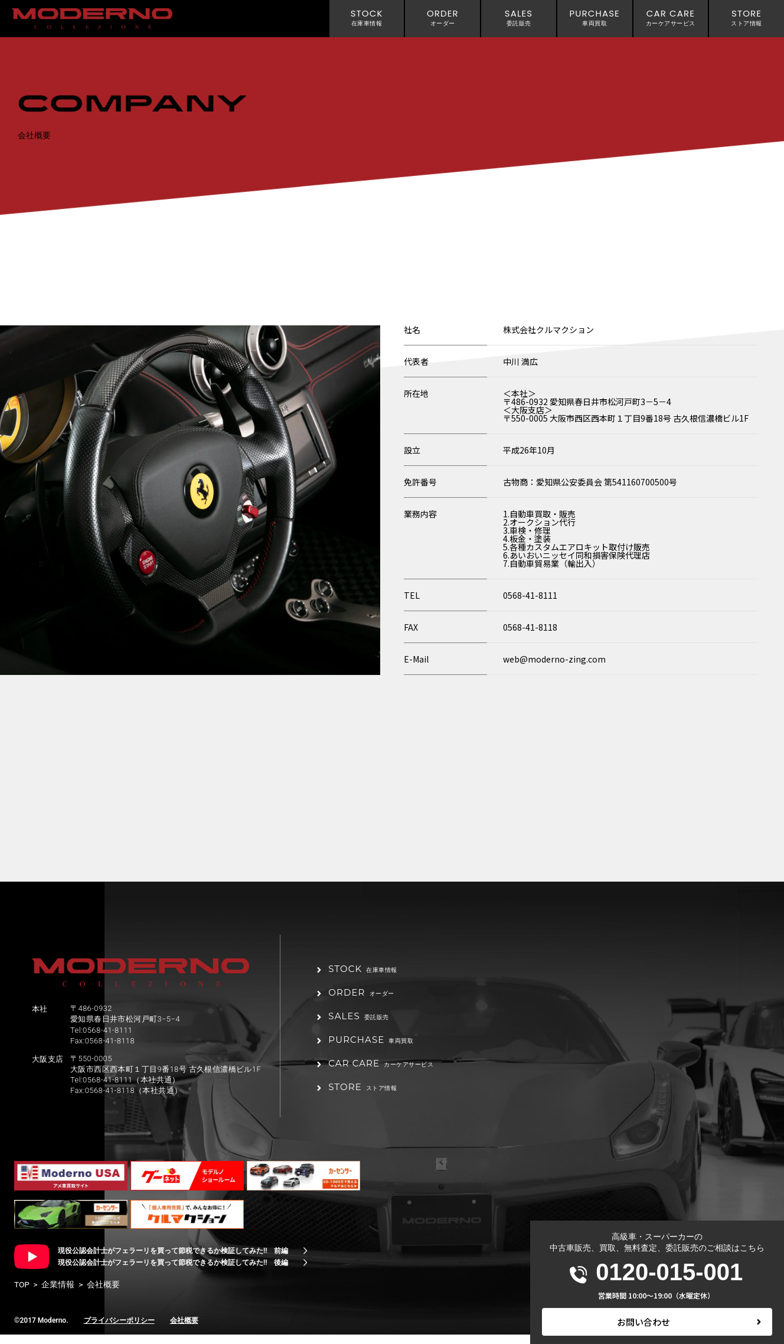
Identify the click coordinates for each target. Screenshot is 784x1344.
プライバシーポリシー (119, 1329)
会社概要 (184, 1329)
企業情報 (57, 1294)
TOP (22, 1294)
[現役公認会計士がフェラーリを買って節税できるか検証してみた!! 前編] (305, 1260)
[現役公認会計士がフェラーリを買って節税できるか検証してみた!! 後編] (305, 1272)
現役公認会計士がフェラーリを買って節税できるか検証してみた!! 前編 (173, 1260)
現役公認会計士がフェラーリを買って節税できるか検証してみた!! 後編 (173, 1272)
